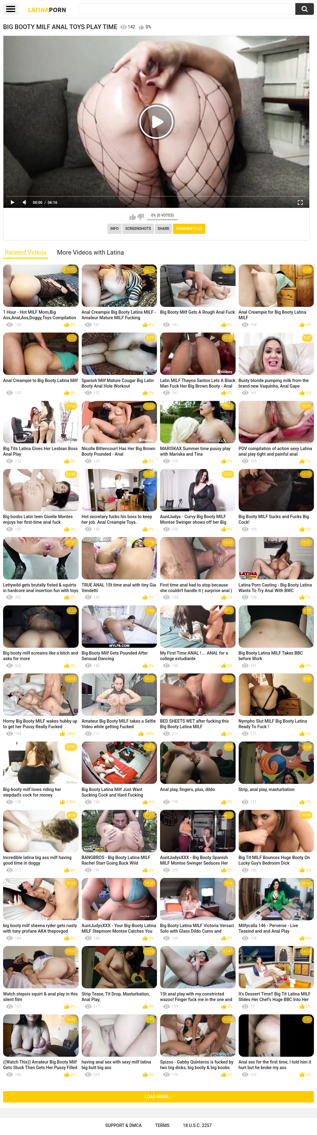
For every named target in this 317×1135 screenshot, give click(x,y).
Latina (47, 9)
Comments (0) (189, 228)
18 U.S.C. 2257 (197, 1125)
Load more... (158, 1096)
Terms (162, 1125)
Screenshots (138, 228)
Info (114, 228)
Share (163, 228)
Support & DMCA (123, 1125)
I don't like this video (140, 217)
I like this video (132, 217)
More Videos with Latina (90, 252)
